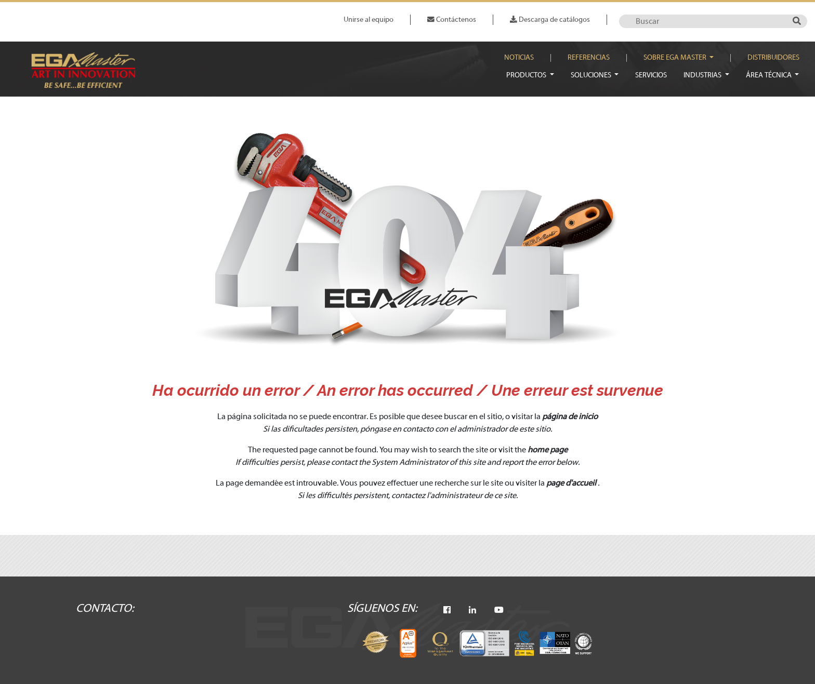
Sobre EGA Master (675, 57)
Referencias (589, 57)
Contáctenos (451, 19)
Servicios (651, 75)
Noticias (519, 57)
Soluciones (592, 75)
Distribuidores (773, 57)
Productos (527, 75)
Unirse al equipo (368, 19)
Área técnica (769, 75)
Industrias (703, 75)
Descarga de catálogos (550, 19)
